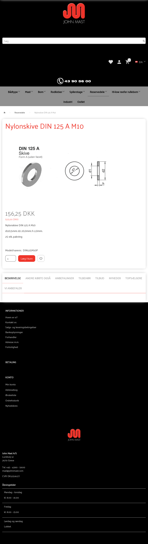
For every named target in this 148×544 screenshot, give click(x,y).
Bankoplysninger (14, 332)
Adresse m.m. (12, 342)
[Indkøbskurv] (128, 61)
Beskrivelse (13, 278)
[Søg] (144, 41)
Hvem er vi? (11, 317)
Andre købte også (37, 278)
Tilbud (99, 278)
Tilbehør (84, 278)
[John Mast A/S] (74, 434)
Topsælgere (133, 278)
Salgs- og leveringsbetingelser (20, 327)
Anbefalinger (64, 278)
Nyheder (115, 278)
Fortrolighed (11, 347)
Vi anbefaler (13, 288)
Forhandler (10, 337)
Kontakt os (10, 322)
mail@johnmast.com (12, 470)
